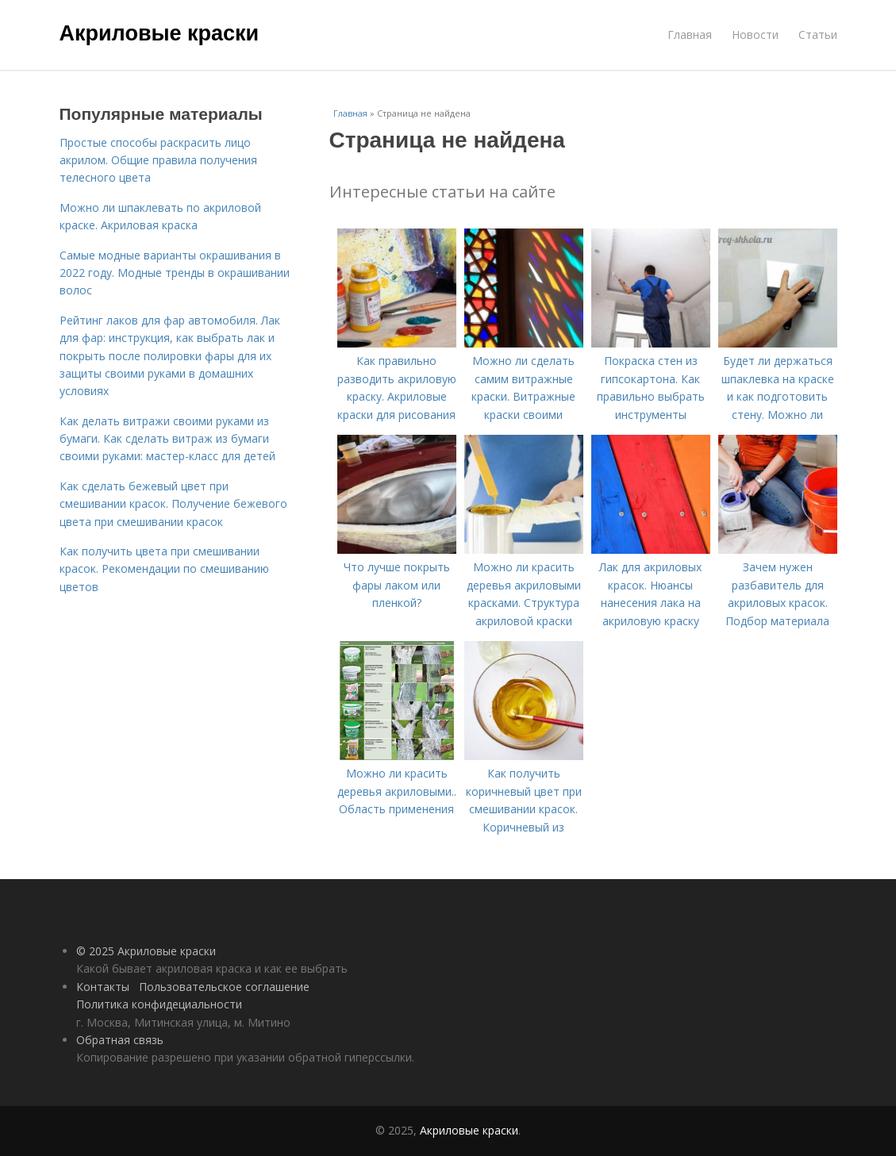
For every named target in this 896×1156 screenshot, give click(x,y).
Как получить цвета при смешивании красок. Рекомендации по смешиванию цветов (164, 568)
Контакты (102, 986)
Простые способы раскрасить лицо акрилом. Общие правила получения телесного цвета (158, 160)
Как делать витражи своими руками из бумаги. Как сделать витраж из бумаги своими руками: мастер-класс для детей (167, 438)
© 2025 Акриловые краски (146, 950)
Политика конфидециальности (159, 1004)
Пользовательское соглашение (224, 986)
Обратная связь (119, 1039)
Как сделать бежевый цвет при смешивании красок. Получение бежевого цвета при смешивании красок (173, 503)
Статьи (817, 34)
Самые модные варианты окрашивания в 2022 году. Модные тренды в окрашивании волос (175, 273)
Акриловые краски (160, 33)
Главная (689, 34)
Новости (755, 34)
